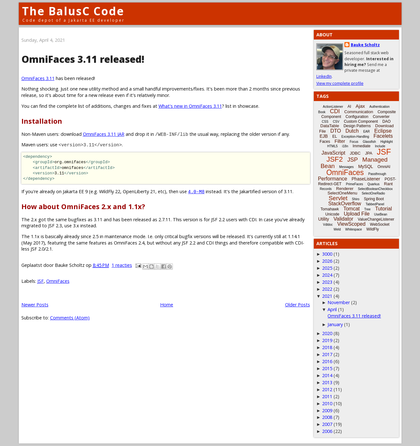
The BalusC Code (73, 11)
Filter (340, 141)
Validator (343, 219)
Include (380, 146)
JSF (40, 281)
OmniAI (384, 167)
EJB (324, 136)
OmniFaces (58, 281)
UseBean (380, 214)
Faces (325, 141)
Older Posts (297, 305)
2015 (327, 368)
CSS (325, 121)
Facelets (383, 136)
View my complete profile (340, 83)
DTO (335, 131)
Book (322, 112)
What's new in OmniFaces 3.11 (190, 106)
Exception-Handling (355, 136)
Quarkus (373, 184)
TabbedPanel (374, 204)
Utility (323, 219)
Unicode (332, 214)
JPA (368, 153)
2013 (327, 382)
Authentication (379, 106)
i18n (345, 146)
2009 (327, 410)
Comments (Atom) (70, 318)
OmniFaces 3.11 (38, 78)
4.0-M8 (196, 191)
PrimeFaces (354, 184)
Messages (346, 167)
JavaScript (333, 153)
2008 (327, 417)
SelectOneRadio (373, 193)
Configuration (356, 116)
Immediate (362, 146)
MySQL (365, 166)
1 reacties (122, 265)
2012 (327, 389)
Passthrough (377, 174)
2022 (327, 289)
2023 (327, 282)
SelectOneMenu (342, 193)
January (335, 324)
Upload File (357, 213)
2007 (327, 424)
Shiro (355, 199)
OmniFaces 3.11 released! (82, 59)
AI (349, 106)
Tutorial (383, 208)
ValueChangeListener (376, 219)
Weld (337, 229)
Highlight (386, 141)
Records (326, 189)
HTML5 (332, 146)
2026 (327, 261)
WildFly (372, 229)
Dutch (352, 131)
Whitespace (353, 229)
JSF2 (335, 159)
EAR (366, 131)
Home (166, 305)
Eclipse (383, 131)
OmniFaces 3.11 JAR (103, 134)
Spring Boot (374, 199)
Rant (388, 183)
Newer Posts (34, 305)
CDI (335, 111)
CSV (336, 121)
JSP (352, 160)
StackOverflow (344, 203)
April (332, 309)
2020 (327, 333)
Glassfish (369, 141)
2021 (327, 296)
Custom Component (361, 121)
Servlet (337, 198)
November (339, 302)
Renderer (344, 188)
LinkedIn (324, 76)
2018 (327, 347)
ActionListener (333, 106)
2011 (327, 396)
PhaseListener (366, 178)
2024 (327, 275)
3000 (327, 254)
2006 (327, 431)
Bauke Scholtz (365, 45)
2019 (327, 340)
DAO (386, 121)
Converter (381, 116)
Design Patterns (357, 126)
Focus (354, 141)
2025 (327, 268)
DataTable (330, 125)
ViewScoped (351, 224)
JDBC (355, 153)
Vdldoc (328, 224)
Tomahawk (330, 209)
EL (334, 136)
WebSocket (379, 224)
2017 (327, 354)
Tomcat (351, 208)
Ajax (360, 106)
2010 (327, 403)
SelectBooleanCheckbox (375, 189)
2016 (327, 361)
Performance (332, 178)
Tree (367, 209)
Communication (358, 111)
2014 (327, 375)
